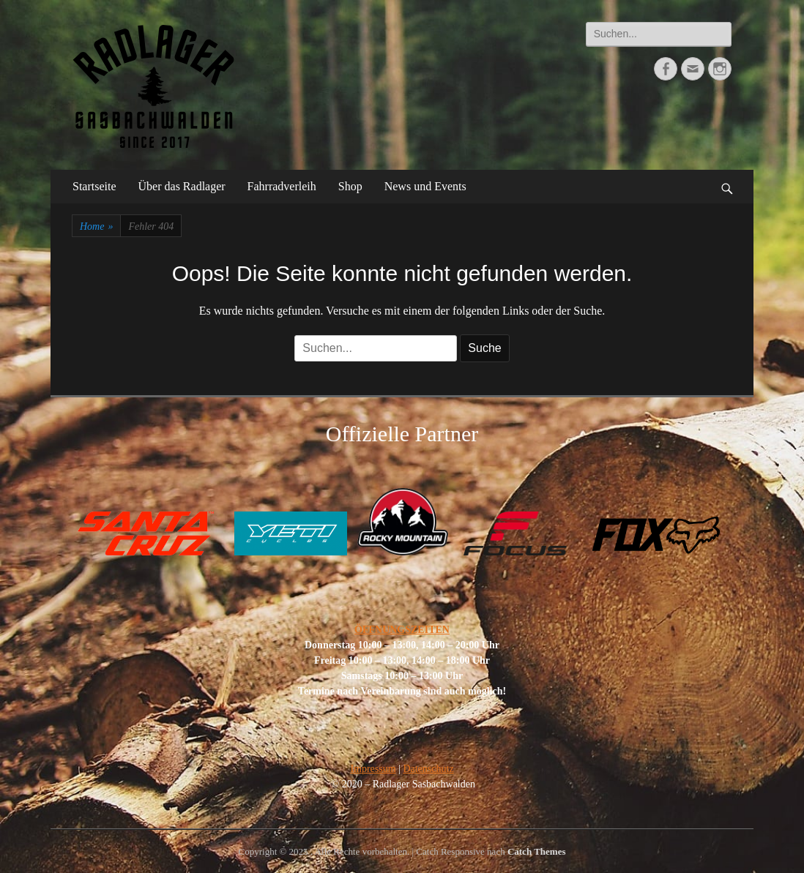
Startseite (94, 186)
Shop (350, 186)
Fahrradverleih (281, 186)
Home (96, 226)
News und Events (425, 186)
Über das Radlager (182, 186)
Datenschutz (428, 768)
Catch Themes (536, 851)
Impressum (372, 768)
